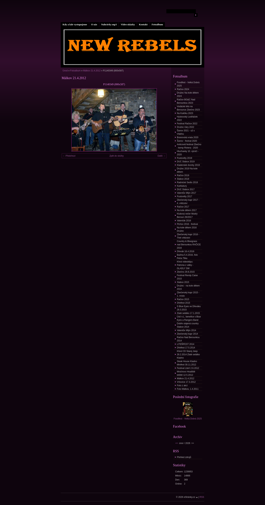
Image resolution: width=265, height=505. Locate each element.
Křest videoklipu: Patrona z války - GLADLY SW (185, 265)
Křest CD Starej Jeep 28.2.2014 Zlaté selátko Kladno (188, 354)
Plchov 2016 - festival (187, 224)
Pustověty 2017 (184, 196)
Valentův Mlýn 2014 (186, 330)
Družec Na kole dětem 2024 (188, 94)
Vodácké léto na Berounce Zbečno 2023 (188, 108)
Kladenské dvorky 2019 (188, 165)
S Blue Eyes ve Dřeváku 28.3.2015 (189, 308)
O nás (94, 24)
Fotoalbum (157, 24)
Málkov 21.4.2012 (91, 70)
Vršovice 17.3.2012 (186, 382)
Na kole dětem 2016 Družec (187, 229)
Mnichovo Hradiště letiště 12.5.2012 (186, 373)
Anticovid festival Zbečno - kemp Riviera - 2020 (189, 146)
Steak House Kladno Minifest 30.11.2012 (187, 363)
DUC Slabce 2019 (186, 161)
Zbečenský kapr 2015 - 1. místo (188, 294)
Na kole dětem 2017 (187, 210)
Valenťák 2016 (184, 220)
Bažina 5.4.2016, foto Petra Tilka (187, 257)
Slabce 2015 (183, 282)
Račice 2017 (183, 206)
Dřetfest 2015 (183, 303)
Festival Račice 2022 (187, 123)
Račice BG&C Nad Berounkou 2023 (186, 101)
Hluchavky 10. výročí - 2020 (188, 153)
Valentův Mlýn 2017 (186, 193)
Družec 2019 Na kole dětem (187, 170)
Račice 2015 (183, 299)
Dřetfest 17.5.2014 (186, 347)
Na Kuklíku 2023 (185, 113)
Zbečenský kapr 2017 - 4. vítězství (188, 202)
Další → (161, 156)
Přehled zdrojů (184, 457)
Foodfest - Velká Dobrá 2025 (188, 84)
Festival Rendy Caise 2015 (187, 277)
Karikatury (182, 186)
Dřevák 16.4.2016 (185, 251)
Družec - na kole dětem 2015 (188, 287)
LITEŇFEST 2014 (185, 344)
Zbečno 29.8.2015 (186, 272)
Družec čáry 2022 (185, 127)
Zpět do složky (116, 156)
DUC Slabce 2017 (186, 189)
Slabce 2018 (183, 179)
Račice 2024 (183, 89)
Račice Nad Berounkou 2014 (188, 339)
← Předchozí (69, 156)
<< (176, 443)
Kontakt (143, 24)
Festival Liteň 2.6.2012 (188, 368)
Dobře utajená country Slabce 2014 (188, 325)
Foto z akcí (182, 385)
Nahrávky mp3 (109, 24)
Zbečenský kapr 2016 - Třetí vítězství (188, 236)
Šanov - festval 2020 (187, 141)
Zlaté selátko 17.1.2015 (188, 313)
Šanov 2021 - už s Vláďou (186, 132)
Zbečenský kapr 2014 (187, 334)
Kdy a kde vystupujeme (75, 24)
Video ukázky (128, 24)
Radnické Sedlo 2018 (187, 182)
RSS (201, 497)
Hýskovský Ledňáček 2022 (187, 118)
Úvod (65, 70)
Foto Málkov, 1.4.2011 (188, 389)
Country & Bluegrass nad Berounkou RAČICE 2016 (189, 244)
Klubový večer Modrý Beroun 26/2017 (187, 215)
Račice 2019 (183, 175)
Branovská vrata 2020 (187, 137)
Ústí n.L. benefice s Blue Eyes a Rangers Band (189, 318)
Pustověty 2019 (184, 158)
